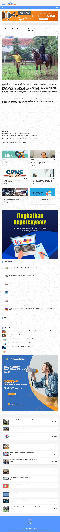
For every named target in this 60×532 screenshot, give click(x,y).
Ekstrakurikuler (5, 142)
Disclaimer (30, 523)
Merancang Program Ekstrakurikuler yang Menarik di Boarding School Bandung (15, 133)
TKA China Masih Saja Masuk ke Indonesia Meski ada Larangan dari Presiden (21, 300)
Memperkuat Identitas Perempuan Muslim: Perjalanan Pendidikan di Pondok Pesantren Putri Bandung (19, 135)
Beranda (30, 519)
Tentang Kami (30, 521)
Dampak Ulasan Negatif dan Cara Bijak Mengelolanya (15, 334)
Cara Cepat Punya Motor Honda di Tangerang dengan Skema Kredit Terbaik (21, 275)
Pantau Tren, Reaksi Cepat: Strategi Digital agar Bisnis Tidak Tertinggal (18, 346)
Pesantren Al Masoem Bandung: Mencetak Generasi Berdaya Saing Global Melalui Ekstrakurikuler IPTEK (19, 138)
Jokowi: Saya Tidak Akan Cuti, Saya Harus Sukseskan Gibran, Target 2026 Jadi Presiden (23, 267)
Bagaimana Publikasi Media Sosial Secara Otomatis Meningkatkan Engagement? (42, 200)
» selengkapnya (33, 165)
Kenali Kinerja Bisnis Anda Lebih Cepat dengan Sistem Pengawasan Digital (18, 342)
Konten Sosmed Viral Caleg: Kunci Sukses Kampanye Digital (20, 434)
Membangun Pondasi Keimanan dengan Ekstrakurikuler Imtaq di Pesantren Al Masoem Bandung (26, 506)
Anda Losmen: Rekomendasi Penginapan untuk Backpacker (20, 477)
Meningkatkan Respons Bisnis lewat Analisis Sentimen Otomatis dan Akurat (19, 350)
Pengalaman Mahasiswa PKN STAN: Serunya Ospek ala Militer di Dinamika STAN (23, 459)
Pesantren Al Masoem (22, 142)
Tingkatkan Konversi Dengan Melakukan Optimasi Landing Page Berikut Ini (22, 452)
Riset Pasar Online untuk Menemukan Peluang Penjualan (19, 484)
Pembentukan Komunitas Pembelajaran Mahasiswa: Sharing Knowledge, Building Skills (42, 182)
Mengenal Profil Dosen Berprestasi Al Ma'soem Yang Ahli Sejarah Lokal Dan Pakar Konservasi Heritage (42, 162)
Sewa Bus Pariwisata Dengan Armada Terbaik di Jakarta (18, 283)
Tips (3, 159)
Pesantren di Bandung (13, 142)
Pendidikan (32, 159)
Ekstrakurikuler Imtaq (8, 84)
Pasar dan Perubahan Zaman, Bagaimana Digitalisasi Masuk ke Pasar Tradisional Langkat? (14, 201)
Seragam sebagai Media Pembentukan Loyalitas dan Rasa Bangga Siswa (22, 419)
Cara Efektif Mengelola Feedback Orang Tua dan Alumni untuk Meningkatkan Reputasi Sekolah (22, 338)
